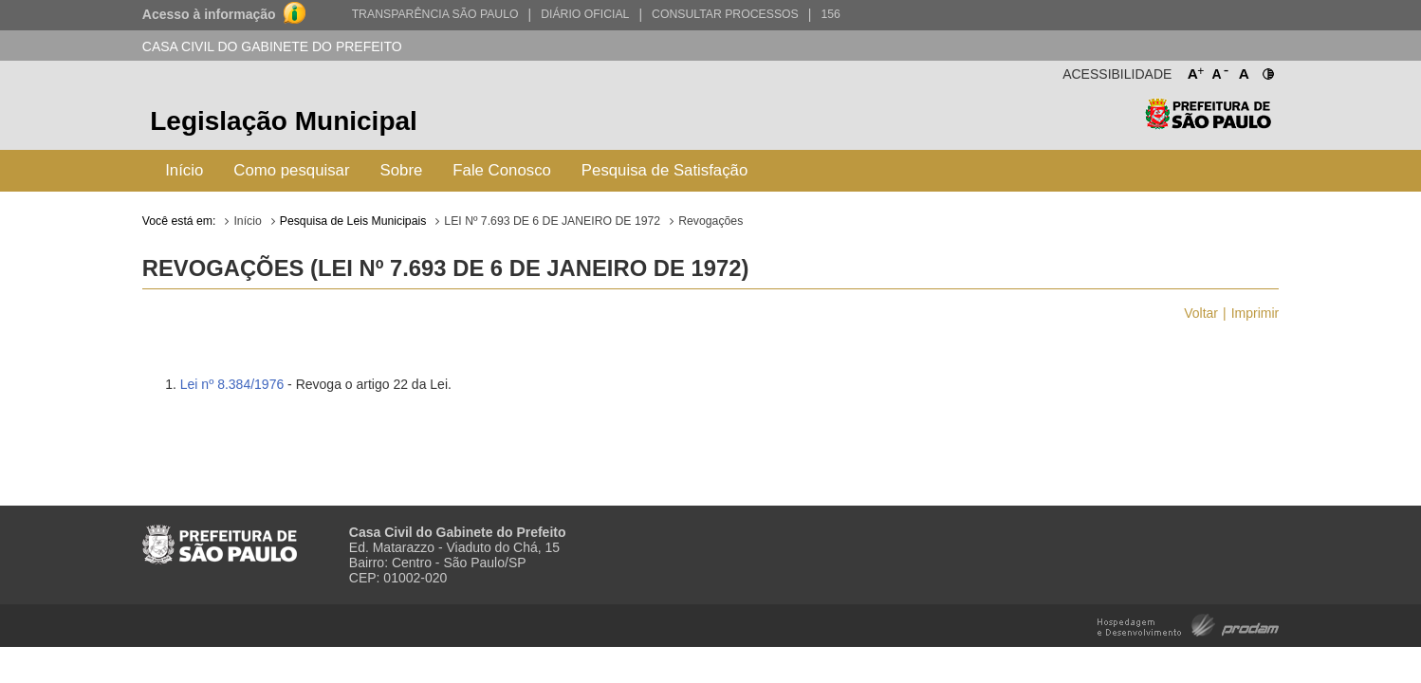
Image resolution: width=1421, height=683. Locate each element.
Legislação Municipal (283, 121)
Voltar (1201, 313)
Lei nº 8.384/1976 (232, 384)
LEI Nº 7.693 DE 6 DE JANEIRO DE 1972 (552, 221)
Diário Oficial (585, 14)
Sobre (401, 170)
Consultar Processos (725, 14)
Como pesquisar (291, 170)
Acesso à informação (209, 14)
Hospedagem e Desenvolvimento (1188, 624)
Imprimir (1255, 313)
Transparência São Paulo (435, 14)
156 (830, 14)
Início (184, 170)
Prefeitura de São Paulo (1208, 124)
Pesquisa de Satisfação (664, 170)
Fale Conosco (501, 170)
